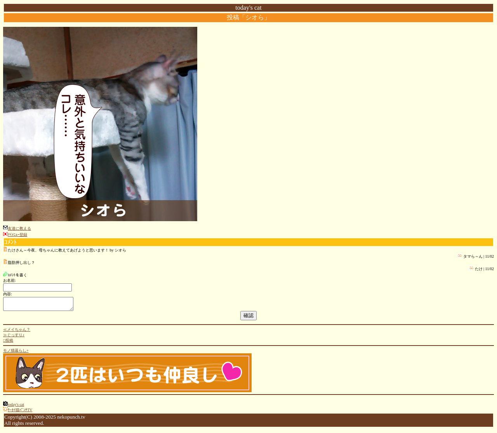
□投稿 (8, 342)
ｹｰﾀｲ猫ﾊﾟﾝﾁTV (20, 412)
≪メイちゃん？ (16, 332)
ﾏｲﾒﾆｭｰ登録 (17, 234)
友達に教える (19, 228)
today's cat (16, 407)
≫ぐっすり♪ (13, 337)
